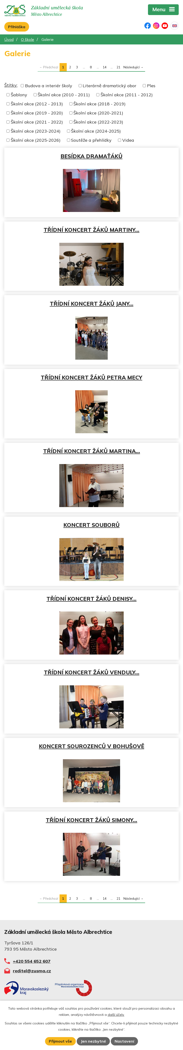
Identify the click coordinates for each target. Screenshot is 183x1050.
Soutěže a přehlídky (91, 140)
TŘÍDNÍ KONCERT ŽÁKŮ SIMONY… (91, 820)
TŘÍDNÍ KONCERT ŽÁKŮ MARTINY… (91, 229)
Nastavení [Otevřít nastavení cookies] (124, 1041)
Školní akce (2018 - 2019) (99, 104)
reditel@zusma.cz (32, 971)
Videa (128, 140)
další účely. (116, 1014)
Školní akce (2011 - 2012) (127, 94)
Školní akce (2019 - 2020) (37, 113)
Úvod (9, 39)
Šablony (19, 94)
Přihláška (16, 26)
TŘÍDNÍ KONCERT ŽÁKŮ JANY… (91, 303)
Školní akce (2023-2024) (36, 131)
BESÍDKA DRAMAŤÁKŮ (91, 156)
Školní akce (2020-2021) (98, 113)
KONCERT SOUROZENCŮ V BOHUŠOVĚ (91, 746)
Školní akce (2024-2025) (96, 131)
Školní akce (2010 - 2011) (64, 94)
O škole (27, 39)
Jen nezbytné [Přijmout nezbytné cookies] (93, 1041)
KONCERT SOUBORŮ (91, 524)
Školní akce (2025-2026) (36, 140)
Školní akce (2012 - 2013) (37, 104)
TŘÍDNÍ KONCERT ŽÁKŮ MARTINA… (91, 451)
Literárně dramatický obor (109, 85)
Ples (151, 85)
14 (105, 67)
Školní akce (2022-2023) (98, 122)
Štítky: (10, 85)
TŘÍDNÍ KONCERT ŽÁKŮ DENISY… (91, 598)
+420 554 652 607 (32, 961)
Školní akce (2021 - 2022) (37, 122)
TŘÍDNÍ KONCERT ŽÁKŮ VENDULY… (91, 672)
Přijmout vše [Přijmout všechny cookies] (60, 1041)
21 (118, 67)
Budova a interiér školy (48, 85)
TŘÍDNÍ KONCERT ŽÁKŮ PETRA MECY (91, 377)
